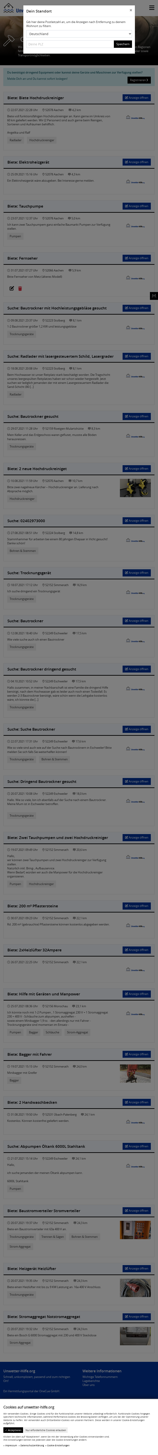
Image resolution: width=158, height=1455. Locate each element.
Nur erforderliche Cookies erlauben (46, 1430)
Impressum (11, 1445)
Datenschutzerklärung (32, 1445)
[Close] (131, 10)
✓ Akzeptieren (13, 1430)
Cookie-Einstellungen (58, 1445)
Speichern (123, 44)
